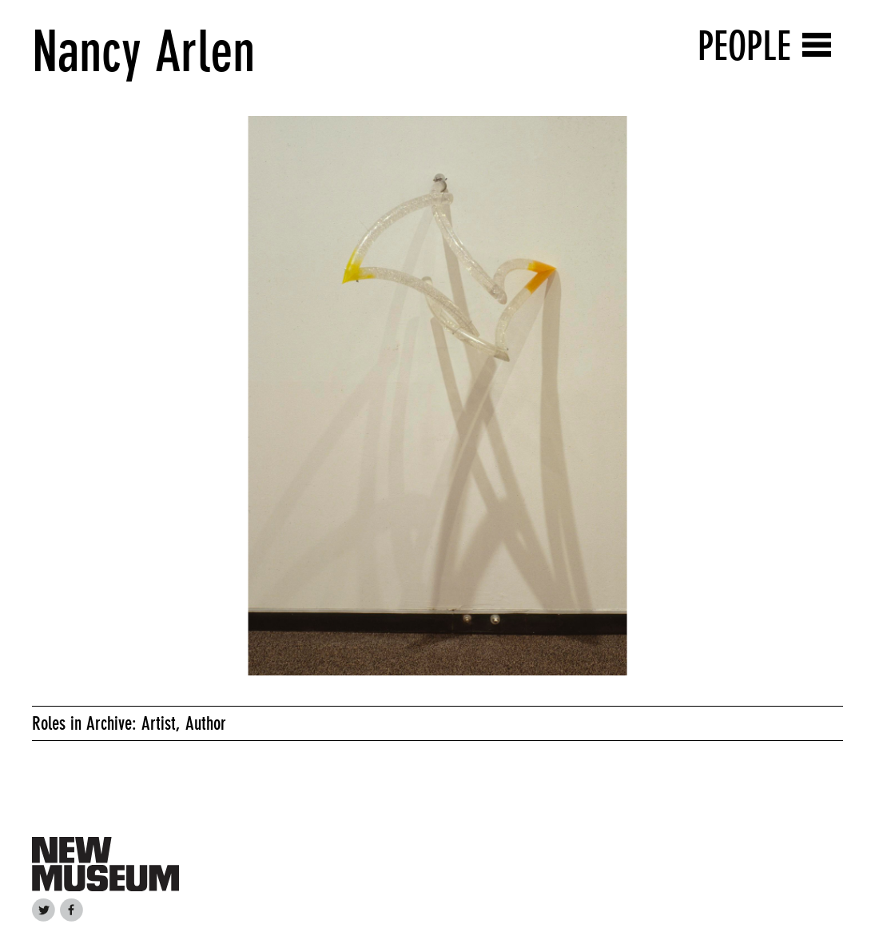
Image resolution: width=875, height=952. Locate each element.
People (744, 46)
